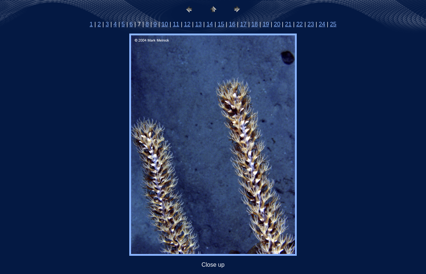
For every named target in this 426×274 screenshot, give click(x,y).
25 (333, 24)
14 (209, 24)
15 (221, 24)
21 (288, 24)
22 (299, 24)
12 (187, 24)
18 (254, 24)
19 (266, 24)
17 (243, 24)
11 (176, 24)
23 (311, 24)
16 (232, 24)
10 (165, 24)
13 (198, 24)
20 (277, 24)
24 (322, 24)
